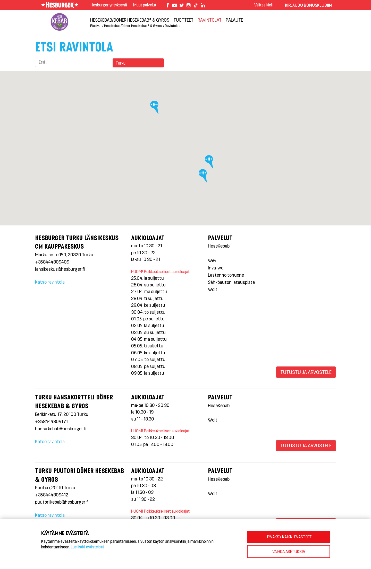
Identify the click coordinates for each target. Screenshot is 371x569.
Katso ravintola (50, 282)
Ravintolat (210, 20)
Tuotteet (183, 20)
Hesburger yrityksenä (109, 4)
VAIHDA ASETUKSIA (288, 551)
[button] (155, 109)
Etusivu (95, 25)
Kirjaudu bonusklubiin (308, 5)
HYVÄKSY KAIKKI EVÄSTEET (289, 536)
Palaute (234, 20)
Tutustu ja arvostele (306, 372)
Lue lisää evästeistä (87, 546)
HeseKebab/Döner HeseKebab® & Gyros (129, 20)
